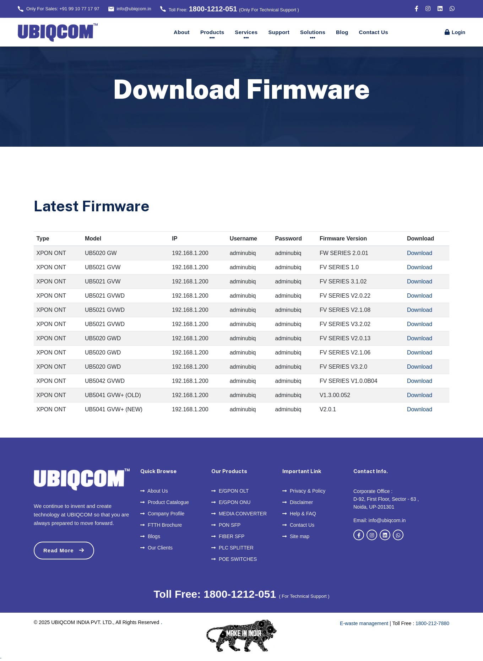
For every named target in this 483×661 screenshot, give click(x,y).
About (182, 32)
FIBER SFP (227, 536)
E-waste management (364, 623)
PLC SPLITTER (232, 548)
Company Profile (162, 513)
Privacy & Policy (303, 491)
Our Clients (156, 548)
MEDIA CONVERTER (239, 513)
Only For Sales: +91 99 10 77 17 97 (62, 8)
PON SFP (225, 525)
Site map (295, 536)
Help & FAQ (299, 513)
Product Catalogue (164, 502)
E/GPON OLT (230, 491)
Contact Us (373, 32)
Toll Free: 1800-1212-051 (216, 594)
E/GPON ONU (230, 502)
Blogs (150, 536)
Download (419, 253)
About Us (154, 491)
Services (246, 32)
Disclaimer (297, 502)
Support (278, 32)
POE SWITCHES (234, 559)
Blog (342, 32)
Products (212, 32)
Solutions (312, 32)
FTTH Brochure (161, 525)
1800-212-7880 (432, 623)
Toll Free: (234, 9)
